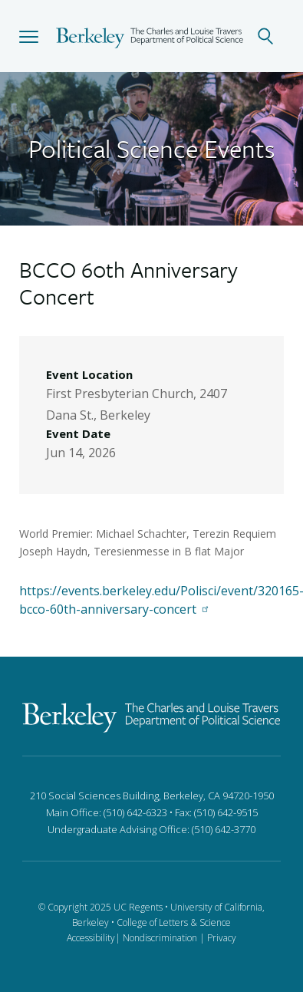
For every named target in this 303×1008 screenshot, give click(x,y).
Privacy (221, 937)
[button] (28, 36)
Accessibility (91, 937)
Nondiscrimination (160, 937)
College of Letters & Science (174, 922)
